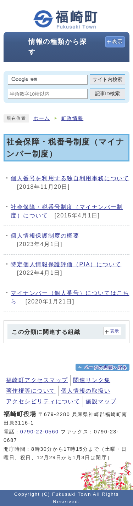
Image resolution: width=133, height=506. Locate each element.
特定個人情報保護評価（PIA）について (66, 264)
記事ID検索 (107, 93)
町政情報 (72, 118)
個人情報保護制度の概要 (45, 236)
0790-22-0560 (39, 431)
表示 (117, 41)
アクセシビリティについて (43, 401)
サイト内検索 (107, 79)
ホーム (41, 118)
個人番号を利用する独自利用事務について (70, 178)
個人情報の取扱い (86, 391)
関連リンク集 (91, 380)
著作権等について (31, 391)
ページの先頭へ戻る (105, 367)
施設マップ (100, 401)
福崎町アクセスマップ (37, 380)
